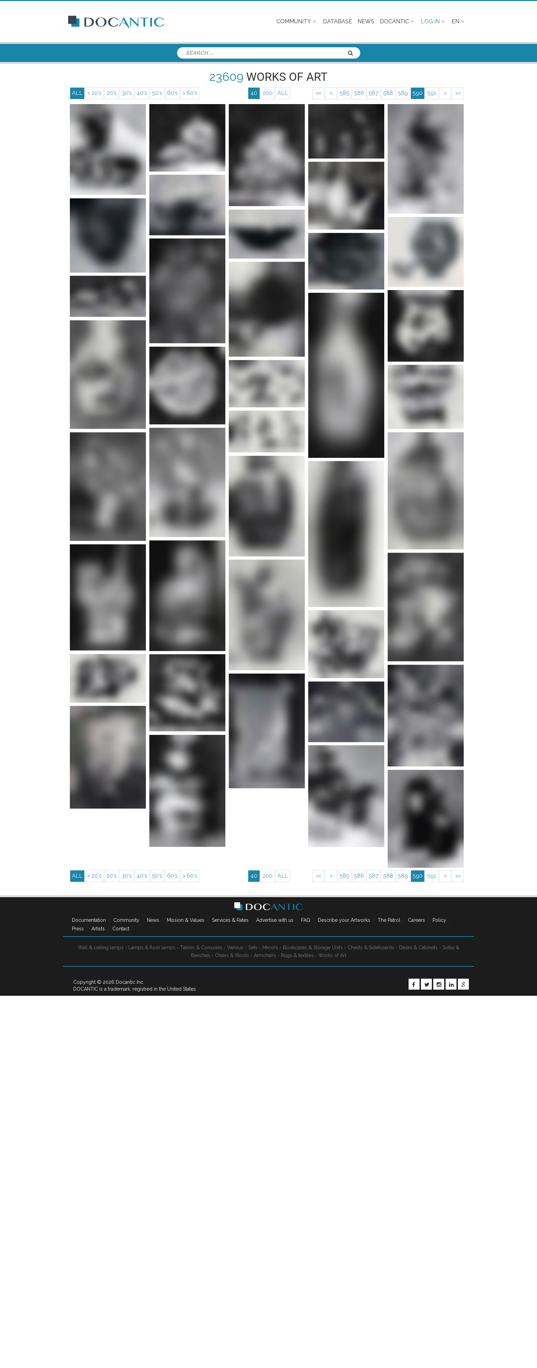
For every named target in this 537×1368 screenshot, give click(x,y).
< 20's (94, 93)
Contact (120, 928)
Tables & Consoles (201, 947)
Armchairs (265, 955)
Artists (98, 928)
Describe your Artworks (344, 920)
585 (344, 93)
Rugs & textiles (297, 955)
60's (172, 93)
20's (112, 93)
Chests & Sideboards (371, 947)
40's (142, 93)
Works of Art (332, 955)
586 (359, 93)
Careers (416, 920)
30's (127, 93)
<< (318, 93)
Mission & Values (185, 920)
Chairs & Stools (232, 955)
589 (403, 93)
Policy (439, 920)
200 (268, 93)
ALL (282, 93)
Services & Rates (230, 920)
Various (235, 947)
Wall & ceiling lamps (101, 947)
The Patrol (389, 920)
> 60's (190, 93)
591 (431, 93)
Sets (253, 947)
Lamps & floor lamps (151, 947)
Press (78, 928)
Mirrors (270, 947)
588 (388, 93)
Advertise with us (275, 920)
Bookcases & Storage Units (313, 947)
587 (373, 93)
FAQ (305, 920)
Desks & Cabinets (418, 947)
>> (458, 93)
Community (126, 920)
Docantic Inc (129, 982)
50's (157, 93)
